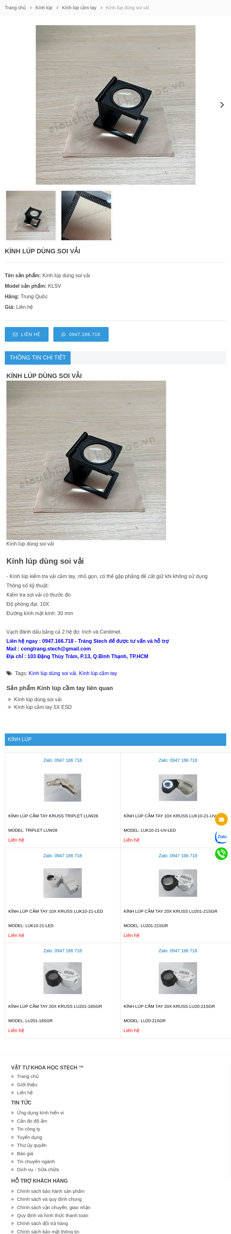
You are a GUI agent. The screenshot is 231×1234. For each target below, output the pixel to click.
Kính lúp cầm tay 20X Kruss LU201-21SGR (171, 911)
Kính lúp (43, 7)
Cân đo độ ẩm (32, 1121)
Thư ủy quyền (32, 1145)
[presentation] (222, 105)
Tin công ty (28, 1129)
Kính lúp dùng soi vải (66, 275)
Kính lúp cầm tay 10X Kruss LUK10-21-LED (55, 911)
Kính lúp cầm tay (79, 7)
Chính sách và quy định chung (49, 1199)
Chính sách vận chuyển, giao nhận (53, 1207)
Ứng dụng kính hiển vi (40, 1112)
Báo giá (25, 1153)
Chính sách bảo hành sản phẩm (51, 1191)
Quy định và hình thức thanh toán (52, 1215)
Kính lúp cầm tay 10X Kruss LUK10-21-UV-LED (175, 816)
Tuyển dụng (29, 1137)
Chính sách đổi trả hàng (42, 1223)
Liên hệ (26, 334)
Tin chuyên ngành (36, 1161)
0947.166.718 (81, 334)
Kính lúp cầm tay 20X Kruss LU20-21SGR (169, 1006)
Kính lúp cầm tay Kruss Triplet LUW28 (53, 816)
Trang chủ (15, 7)
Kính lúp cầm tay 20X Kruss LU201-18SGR (55, 1006)
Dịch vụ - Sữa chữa (38, 1169)
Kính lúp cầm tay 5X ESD (40, 707)
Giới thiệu (27, 1084)
